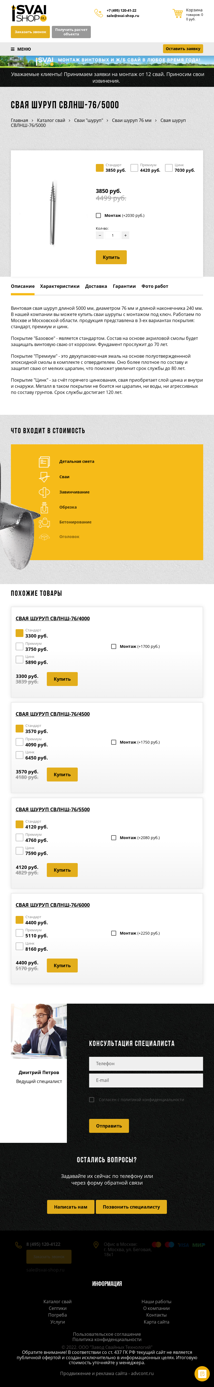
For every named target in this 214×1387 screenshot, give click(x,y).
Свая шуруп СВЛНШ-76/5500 (53, 809)
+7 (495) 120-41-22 (121, 10)
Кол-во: (102, 228)
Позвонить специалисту (131, 1207)
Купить (111, 257)
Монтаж (124, 215)
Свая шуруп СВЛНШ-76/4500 (53, 713)
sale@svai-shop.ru (123, 16)
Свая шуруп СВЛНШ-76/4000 (53, 618)
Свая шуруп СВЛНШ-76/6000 (53, 904)
